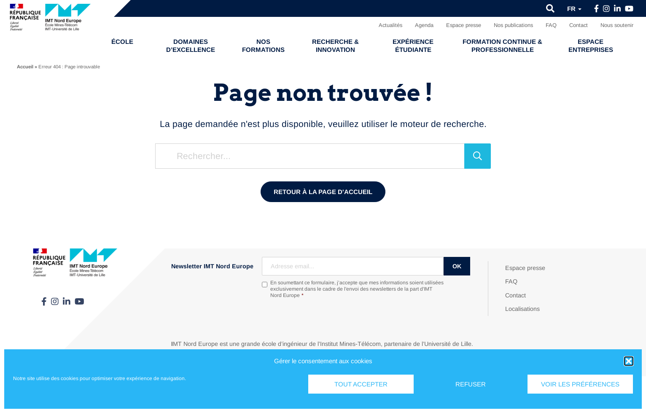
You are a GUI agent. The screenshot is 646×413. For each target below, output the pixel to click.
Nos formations (263, 45)
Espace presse (463, 25)
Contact (578, 25)
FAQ (551, 25)
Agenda (424, 25)
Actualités (390, 25)
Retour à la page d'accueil (323, 191)
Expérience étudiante (413, 45)
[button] (628, 361)
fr (574, 8)
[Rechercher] (477, 156)
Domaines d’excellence (190, 45)
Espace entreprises (590, 45)
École (122, 41)
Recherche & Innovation (335, 45)
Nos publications (513, 25)
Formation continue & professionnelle (502, 45)
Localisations (522, 308)
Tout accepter (361, 384)
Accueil (25, 66)
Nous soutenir (616, 25)
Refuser (470, 384)
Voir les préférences (580, 384)
